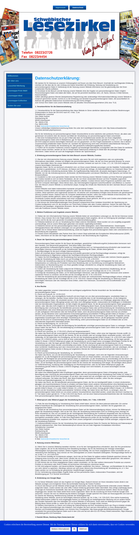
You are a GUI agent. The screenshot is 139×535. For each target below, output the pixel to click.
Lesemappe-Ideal (15, 96)
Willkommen (13, 76)
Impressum (61, 8)
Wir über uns (13, 81)
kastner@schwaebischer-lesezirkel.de (55, 126)
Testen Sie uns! (14, 106)
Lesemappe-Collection (17, 101)
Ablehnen (83, 529)
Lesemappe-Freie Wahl (17, 91)
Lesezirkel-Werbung (16, 86)
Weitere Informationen (60, 529)
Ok (74, 529)
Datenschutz (77, 8)
